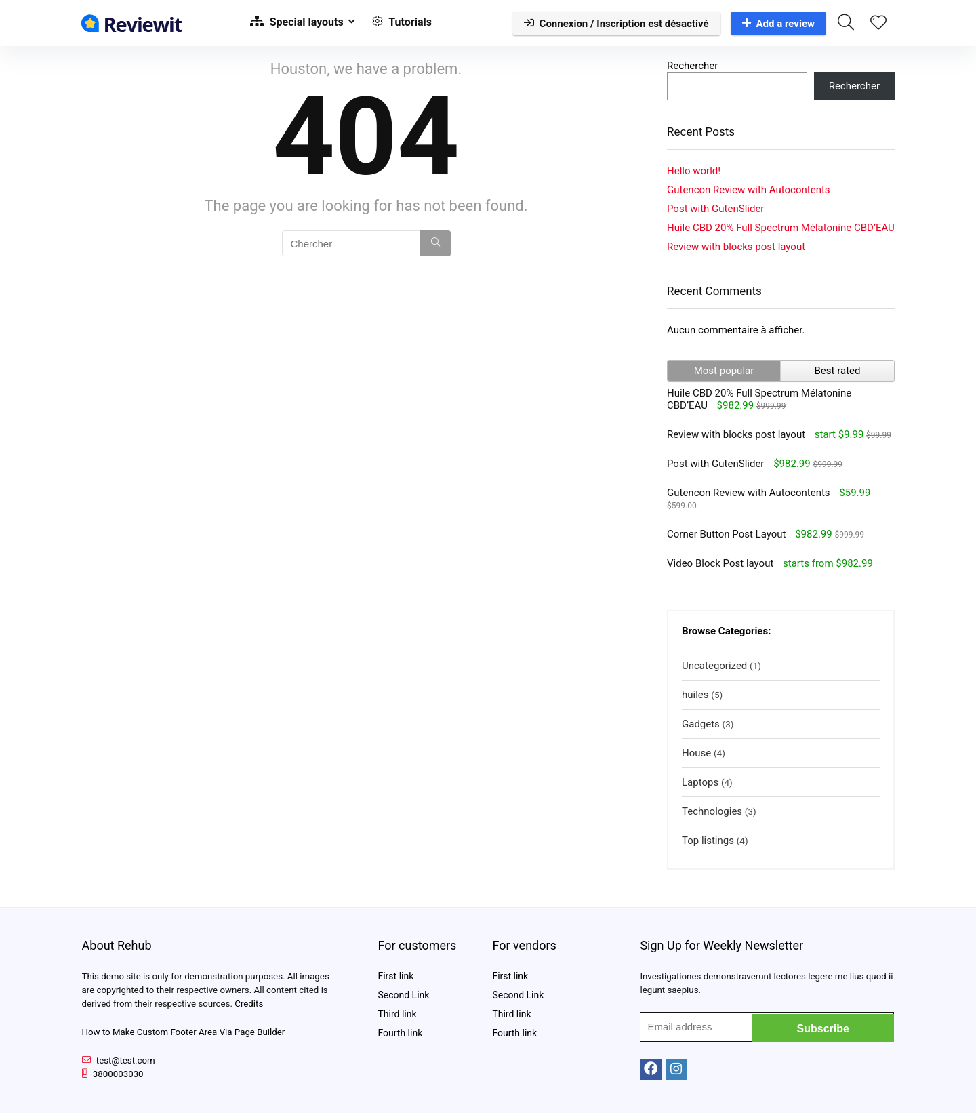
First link (395, 976)
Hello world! (693, 171)
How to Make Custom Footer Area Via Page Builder (183, 1032)
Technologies (712, 811)
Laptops (700, 782)
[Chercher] (435, 243)
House (696, 753)
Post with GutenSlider (715, 209)
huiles (695, 695)
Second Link (403, 995)
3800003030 (118, 1074)
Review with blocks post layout (736, 247)
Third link (397, 1014)
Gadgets (701, 724)
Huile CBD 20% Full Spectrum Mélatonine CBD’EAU (781, 228)
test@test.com (125, 1060)
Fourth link (400, 1033)
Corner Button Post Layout (726, 534)
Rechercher (692, 66)
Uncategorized (714, 666)
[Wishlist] (878, 23)
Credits (249, 1003)
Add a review (778, 24)
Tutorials (402, 22)
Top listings (708, 840)
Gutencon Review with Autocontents (748, 190)
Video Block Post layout (720, 563)
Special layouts (297, 22)
